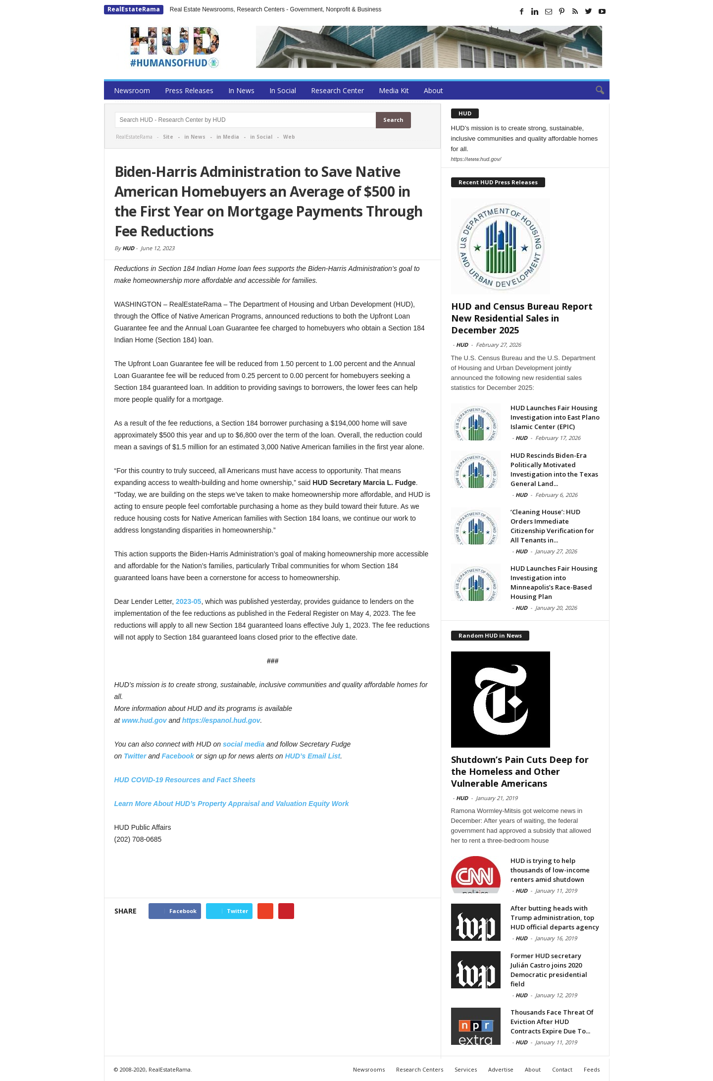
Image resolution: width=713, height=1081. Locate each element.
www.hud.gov (144, 720)
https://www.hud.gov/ (476, 159)
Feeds (592, 1069)
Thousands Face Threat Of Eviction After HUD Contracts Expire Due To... (552, 1021)
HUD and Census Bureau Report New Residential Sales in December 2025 (522, 318)
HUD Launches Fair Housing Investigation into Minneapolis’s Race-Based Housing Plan (554, 582)
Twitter (135, 756)
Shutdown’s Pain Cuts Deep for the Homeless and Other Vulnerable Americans (520, 771)
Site (168, 136)
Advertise (500, 1069)
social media (243, 744)
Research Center (337, 90)
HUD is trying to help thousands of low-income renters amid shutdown (550, 870)
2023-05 (188, 601)
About (433, 90)
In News (241, 90)
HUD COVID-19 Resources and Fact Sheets (185, 780)
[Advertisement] (273, 872)
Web (289, 136)
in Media (227, 136)
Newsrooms (369, 1069)
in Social (261, 136)
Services (466, 1069)
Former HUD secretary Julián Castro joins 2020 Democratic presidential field (548, 969)
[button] (595, 91)
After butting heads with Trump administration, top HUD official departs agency (554, 917)
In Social (282, 90)
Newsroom (132, 90)
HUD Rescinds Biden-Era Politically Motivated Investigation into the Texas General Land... (554, 469)
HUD (128, 248)
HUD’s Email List (313, 756)
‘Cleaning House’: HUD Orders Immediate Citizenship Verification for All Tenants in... (552, 525)
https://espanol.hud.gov (221, 720)
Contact (562, 1069)
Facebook (177, 756)
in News (194, 136)
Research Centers (419, 1069)
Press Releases (189, 90)
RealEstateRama (133, 9)
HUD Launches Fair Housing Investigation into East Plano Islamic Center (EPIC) (555, 417)
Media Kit (394, 90)
